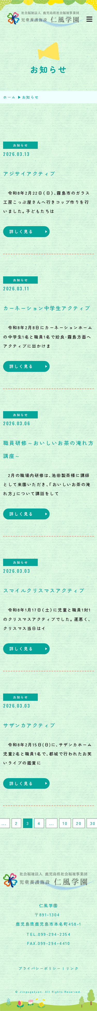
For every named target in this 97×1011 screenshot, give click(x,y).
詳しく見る (21, 231)
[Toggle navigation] (89, 19)
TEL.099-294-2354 (48, 934)
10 (65, 823)
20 (78, 823)
